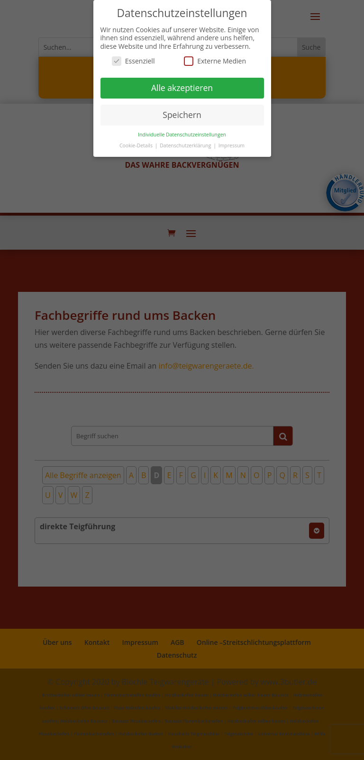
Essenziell (133, 60)
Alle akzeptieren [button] (182, 87)
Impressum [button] (231, 145)
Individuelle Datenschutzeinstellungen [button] (182, 134)
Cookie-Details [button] (136, 145)
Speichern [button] (182, 114)
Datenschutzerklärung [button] (186, 145)
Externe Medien (215, 60)
